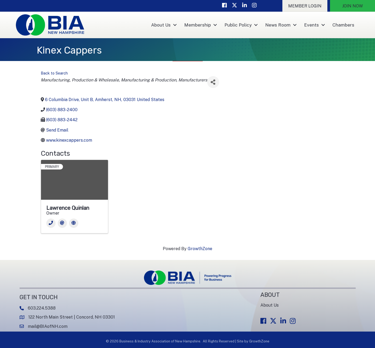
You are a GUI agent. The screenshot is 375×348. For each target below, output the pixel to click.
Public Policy (238, 25)
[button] (304, 6)
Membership (197, 25)
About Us (161, 25)
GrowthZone (200, 248)
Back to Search (54, 73)
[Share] (213, 82)
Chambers (343, 25)
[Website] (73, 223)
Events (311, 25)
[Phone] (51, 223)
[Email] (62, 223)
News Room (278, 25)
